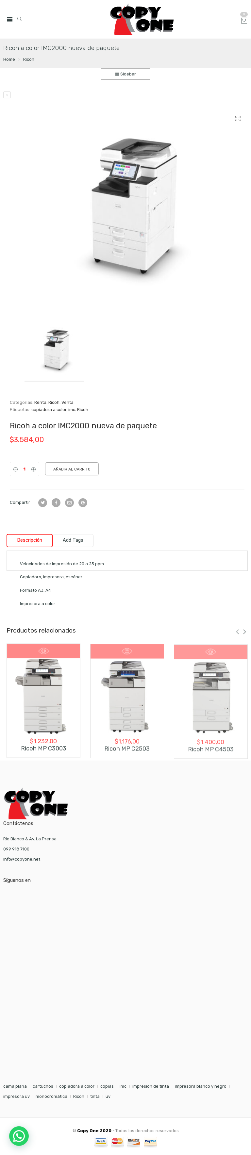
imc (71, 409)
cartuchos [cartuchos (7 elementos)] (43, 1086)
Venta (67, 402)
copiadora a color (48, 409)
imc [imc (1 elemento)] (123, 1086)
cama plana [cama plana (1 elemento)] (15, 1086)
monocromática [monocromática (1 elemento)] (51, 1096)
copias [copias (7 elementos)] (107, 1086)
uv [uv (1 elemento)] (108, 1096)
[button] (19, 1136)
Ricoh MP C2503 (127, 752)
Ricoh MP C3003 (43, 751)
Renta (40, 402)
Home (9, 59)
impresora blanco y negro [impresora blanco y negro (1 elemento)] (200, 1086)
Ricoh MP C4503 (211, 754)
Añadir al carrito (72, 469)
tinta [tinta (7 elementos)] (95, 1096)
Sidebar (125, 74)
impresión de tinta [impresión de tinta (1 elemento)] (150, 1086)
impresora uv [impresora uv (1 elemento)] (16, 1096)
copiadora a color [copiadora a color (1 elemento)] (76, 1086)
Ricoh (28, 59)
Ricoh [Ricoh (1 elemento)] (78, 1096)
